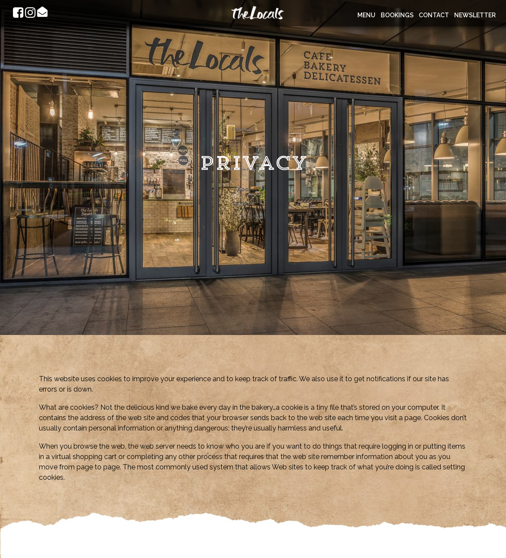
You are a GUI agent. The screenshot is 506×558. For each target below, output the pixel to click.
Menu (366, 15)
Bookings (397, 15)
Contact (434, 15)
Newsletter (475, 15)
